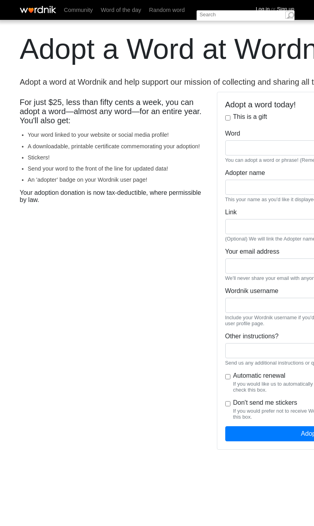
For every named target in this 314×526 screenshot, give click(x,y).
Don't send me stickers (265, 402)
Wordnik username (252, 290)
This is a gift (250, 116)
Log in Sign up (275, 9)
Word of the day (121, 10)
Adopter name (245, 172)
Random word (167, 10)
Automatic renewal (259, 375)
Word (232, 133)
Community (78, 10)
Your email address (252, 251)
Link (231, 212)
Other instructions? (252, 336)
